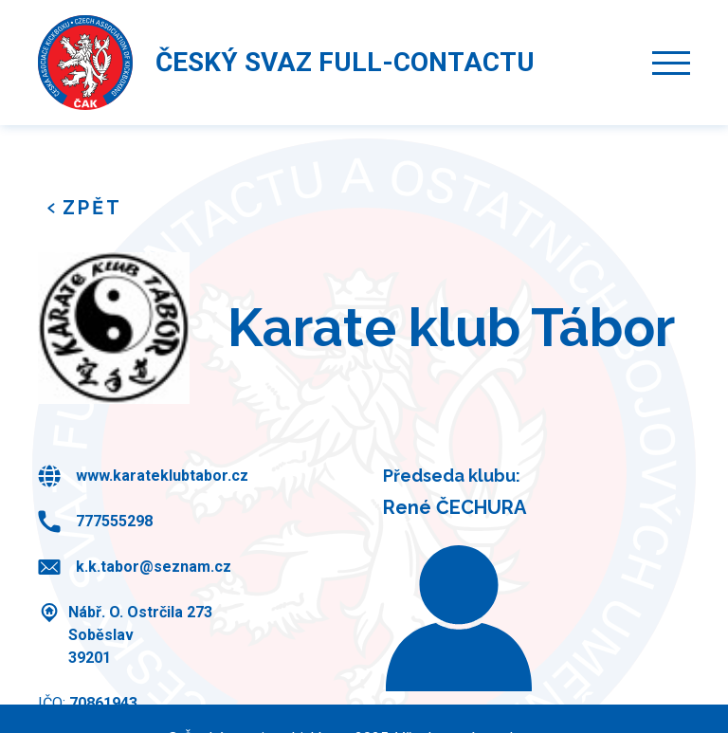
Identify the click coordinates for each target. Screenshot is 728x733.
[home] (85, 62)
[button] (671, 63)
